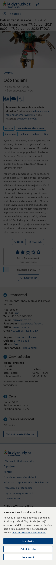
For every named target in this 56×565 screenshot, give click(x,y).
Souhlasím (28, 541)
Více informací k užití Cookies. (29, 532)
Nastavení (28, 557)
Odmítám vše (28, 549)
